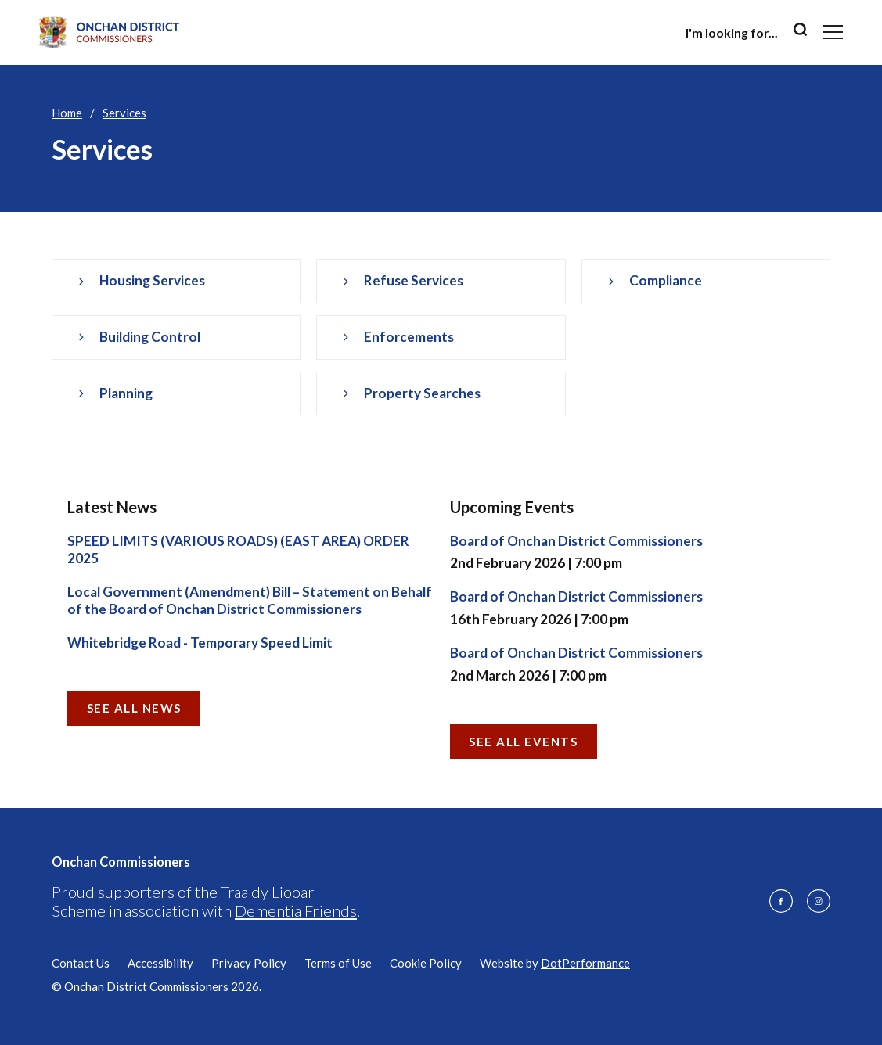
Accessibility (160, 963)
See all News (134, 708)
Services (124, 113)
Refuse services (413, 280)
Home (67, 113)
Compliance (665, 280)
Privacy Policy (248, 963)
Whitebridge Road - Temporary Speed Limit (200, 642)
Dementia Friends (296, 910)
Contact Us (81, 963)
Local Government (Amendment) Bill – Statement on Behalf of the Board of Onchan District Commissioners (249, 601)
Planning (126, 393)
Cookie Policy (426, 963)
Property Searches (422, 393)
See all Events (523, 741)
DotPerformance (585, 963)
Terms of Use (338, 963)
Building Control (149, 337)
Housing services (152, 280)
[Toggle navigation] (833, 32)
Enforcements (409, 337)
